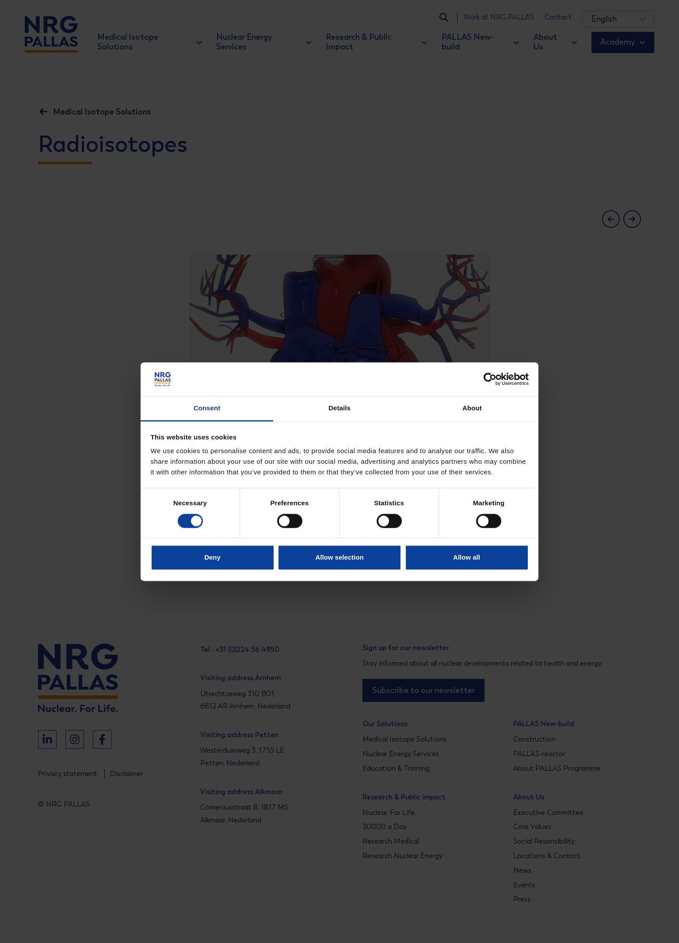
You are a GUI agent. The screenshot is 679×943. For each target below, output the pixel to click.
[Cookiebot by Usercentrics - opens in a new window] (490, 379)
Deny (212, 557)
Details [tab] (339, 408)
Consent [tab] (207, 408)
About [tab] (472, 408)
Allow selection (339, 557)
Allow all (466, 557)
